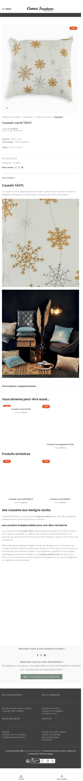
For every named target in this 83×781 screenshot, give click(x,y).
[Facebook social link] (15, 167)
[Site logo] (40, 9)
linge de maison (44, 448)
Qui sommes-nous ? (51, 566)
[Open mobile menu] (7, 9)
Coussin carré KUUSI (21, 409)
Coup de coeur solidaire (12, 569)
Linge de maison (43, 117)
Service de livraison (50, 595)
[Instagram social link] (19, 167)
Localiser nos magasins (52, 569)
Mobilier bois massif (11, 117)
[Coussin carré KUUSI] (21, 405)
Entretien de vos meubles (14, 592)
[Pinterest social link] (22, 167)
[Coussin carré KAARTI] (60, 426)
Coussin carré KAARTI (60, 431)
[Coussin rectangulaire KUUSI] (60, 405)
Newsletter (47, 598)
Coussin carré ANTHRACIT (21, 428)
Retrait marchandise (51, 592)
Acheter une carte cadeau (54, 590)
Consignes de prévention (13, 595)
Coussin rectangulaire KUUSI (60, 409)
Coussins (58, 117)
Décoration (28, 117)
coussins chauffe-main (49, 486)
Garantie (6, 590)
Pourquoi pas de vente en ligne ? (17, 566)
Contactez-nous (49, 571)
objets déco (28, 463)
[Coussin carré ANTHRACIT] (21, 425)
